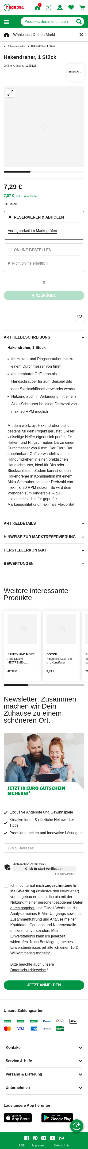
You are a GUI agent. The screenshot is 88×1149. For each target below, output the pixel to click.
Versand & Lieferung (24, 1074)
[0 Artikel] (44, 282)
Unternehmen (18, 1088)
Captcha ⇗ (65, 873)
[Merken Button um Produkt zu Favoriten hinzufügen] (79, 316)
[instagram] (43, 1138)
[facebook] (26, 1138)
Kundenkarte (29, 196)
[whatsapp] (61, 1138)
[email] (44, 848)
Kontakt (13, 1047)
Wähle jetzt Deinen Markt (34, 35)
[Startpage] (14, 7)
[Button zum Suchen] (78, 21)
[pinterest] (35, 1138)
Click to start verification (44, 869)
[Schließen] (81, 35)
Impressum (39, 1145)
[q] (47, 21)
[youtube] (52, 1138)
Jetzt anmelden (44, 985)
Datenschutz (61, 1145)
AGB (22, 1145)
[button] (6, 22)
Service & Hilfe (19, 1061)
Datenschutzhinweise (28, 970)
